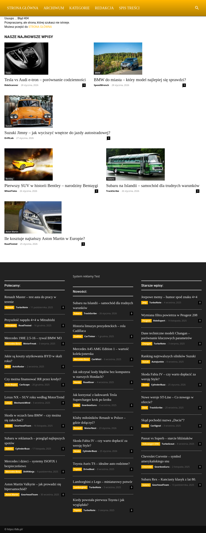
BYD (8, 366)
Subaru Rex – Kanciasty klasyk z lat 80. (168, 479)
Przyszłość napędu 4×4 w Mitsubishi (29, 320)
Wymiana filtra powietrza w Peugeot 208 (169, 315)
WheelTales (10, 190)
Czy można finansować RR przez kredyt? (32, 379)
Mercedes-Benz (13, 343)
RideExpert (159, 320)
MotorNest (90, 428)
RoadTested (10, 243)
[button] (197, 8)
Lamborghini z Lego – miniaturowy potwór (102, 482)
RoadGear (88, 382)
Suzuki (9, 125)
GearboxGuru (89, 405)
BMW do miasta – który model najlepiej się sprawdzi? (140, 79)
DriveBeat (89, 469)
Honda (77, 382)
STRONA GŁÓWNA (40, 26)
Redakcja (104, 8)
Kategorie (79, 8)
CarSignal (156, 425)
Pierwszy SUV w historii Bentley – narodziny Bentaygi (51, 185)
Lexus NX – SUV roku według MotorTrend (34, 397)
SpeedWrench (101, 85)
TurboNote (22, 307)
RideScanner (11, 85)
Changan (146, 343)
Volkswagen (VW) (150, 443)
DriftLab (8, 137)
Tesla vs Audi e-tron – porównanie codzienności (45, 79)
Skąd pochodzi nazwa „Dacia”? (162, 420)
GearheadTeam (22, 425)
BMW (97, 72)
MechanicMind (22, 402)
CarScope (25, 384)
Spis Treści (129, 8)
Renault (9, 307)
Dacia (145, 425)
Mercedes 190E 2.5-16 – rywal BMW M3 (33, 338)
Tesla (8, 72)
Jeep (144, 302)
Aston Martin (12, 231)
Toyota (77, 469)
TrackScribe (112, 190)
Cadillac (78, 336)
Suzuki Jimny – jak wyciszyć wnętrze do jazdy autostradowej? (57, 132)
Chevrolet (147, 466)
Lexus (8, 402)
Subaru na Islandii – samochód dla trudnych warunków (153, 185)
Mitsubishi (11, 325)
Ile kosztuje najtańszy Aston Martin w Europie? (44, 238)
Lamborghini (80, 487)
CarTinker (89, 336)
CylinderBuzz (22, 448)
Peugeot (146, 320)
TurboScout (168, 443)
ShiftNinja (28, 471)
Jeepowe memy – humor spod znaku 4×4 (169, 297)
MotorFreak (29, 343)
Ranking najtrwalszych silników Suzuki (168, 356)
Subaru (110, 178)
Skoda (8, 425)
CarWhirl (96, 359)
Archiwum (54, 8)
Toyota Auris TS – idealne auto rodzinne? (101, 464)
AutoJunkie (157, 361)
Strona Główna (22, 8)
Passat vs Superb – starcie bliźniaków (167, 438)
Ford (144, 407)
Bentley (9, 178)
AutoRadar (18, 366)
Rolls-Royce (11, 384)
